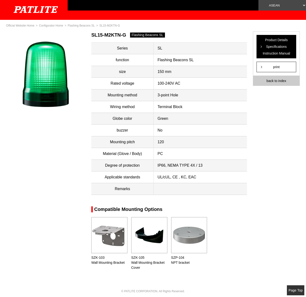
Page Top (296, 290)
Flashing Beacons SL (81, 25)
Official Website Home (20, 25)
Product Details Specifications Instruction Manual (276, 46)
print (276, 67)
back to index (276, 81)
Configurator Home (51, 25)
